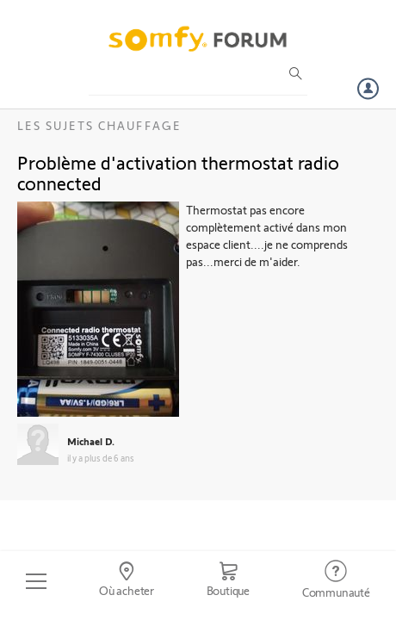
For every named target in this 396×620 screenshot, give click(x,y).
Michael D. (90, 441)
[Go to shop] (227, 581)
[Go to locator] (127, 581)
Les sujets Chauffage (99, 125)
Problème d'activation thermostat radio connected (178, 172)
